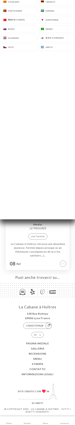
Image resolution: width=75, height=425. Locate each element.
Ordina (9, 420)
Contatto (37, 369)
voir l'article (38, 236)
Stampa (37, 363)
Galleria (37, 348)
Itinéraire (64, 420)
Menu (37, 358)
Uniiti (39, 403)
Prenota (27, 420)
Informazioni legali (37, 374)
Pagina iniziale (37, 343)
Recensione (37, 353)
